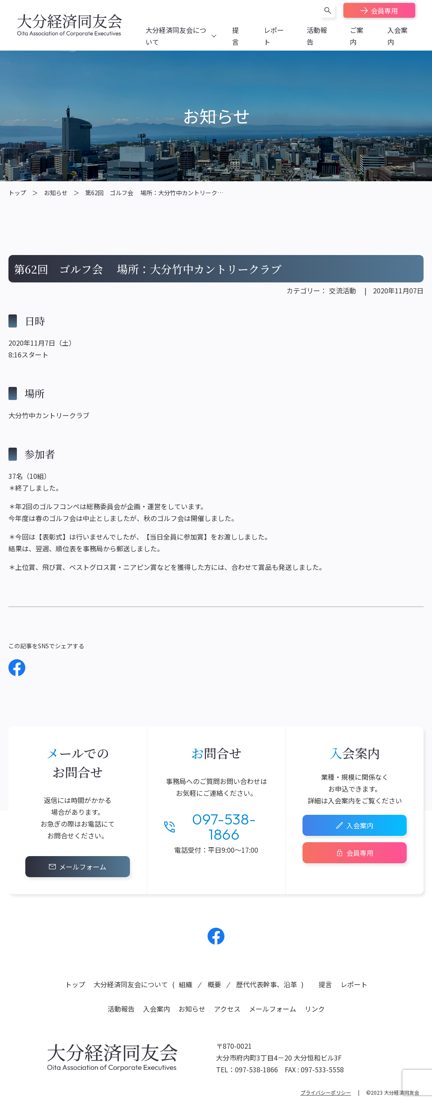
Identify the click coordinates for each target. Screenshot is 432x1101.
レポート (353, 984)
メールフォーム (82, 867)
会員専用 (384, 10)
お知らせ (56, 192)
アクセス (227, 1009)
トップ (17, 192)
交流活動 (342, 290)
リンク (315, 1009)
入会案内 (359, 825)
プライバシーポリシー (325, 1092)
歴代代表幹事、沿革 (266, 984)
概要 (214, 984)
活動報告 (121, 1009)
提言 (325, 984)
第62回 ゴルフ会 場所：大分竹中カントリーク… (154, 192)
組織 (185, 984)
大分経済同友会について (131, 984)
